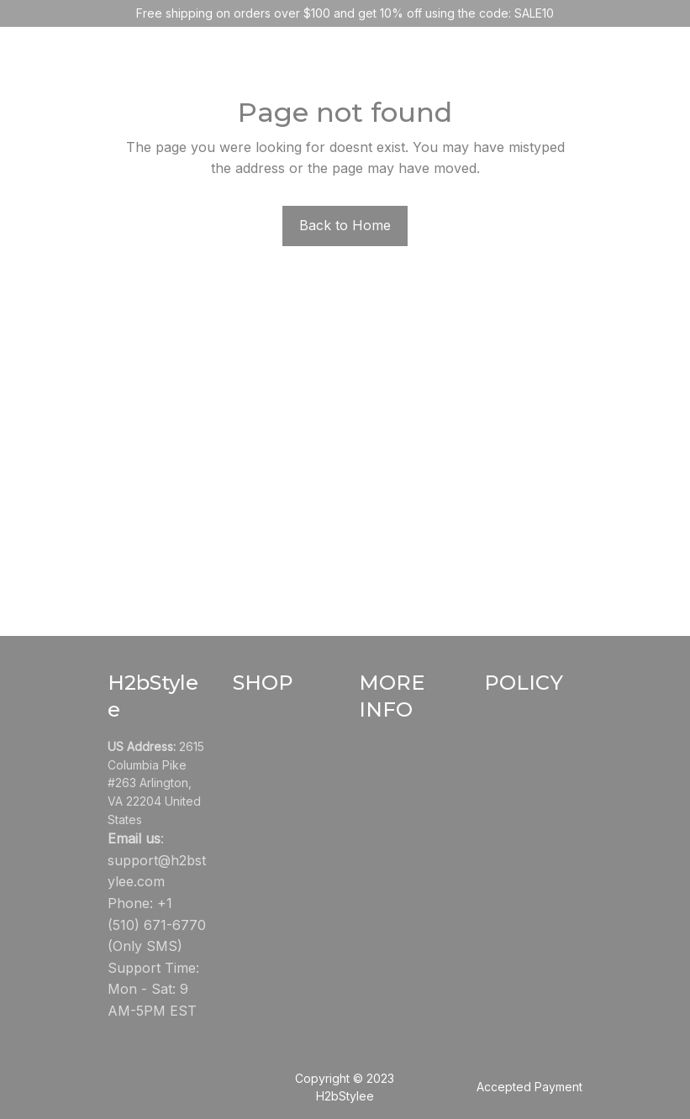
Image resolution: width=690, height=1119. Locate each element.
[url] (157, 871)
